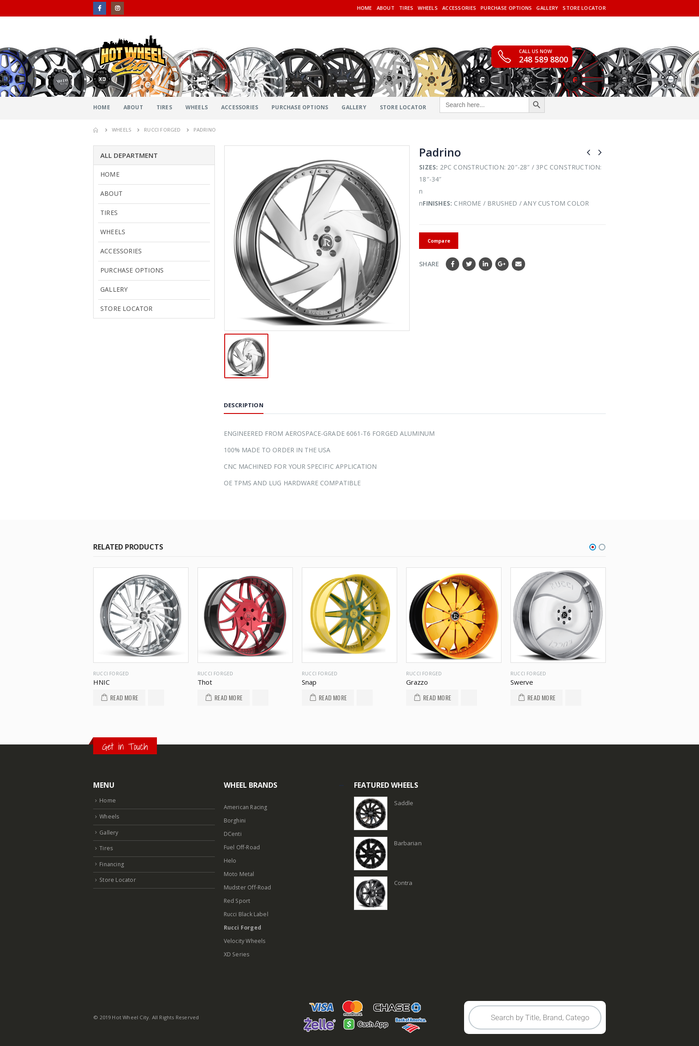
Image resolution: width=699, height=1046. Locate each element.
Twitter (469, 264)
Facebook (452, 264)
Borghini (235, 820)
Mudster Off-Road (248, 887)
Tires (406, 7)
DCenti (233, 834)
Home (364, 7)
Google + (502, 264)
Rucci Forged (111, 673)
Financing (112, 864)
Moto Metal (239, 874)
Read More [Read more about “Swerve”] (541, 697)
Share (429, 264)
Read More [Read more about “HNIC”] (124, 697)
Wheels (428, 7)
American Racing (246, 807)
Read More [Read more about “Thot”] (228, 697)
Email (518, 264)
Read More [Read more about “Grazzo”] (437, 697)
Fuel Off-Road (242, 847)
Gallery (547, 7)
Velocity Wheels (245, 941)
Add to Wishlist (156, 698)
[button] (592, 547)
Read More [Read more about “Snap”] (333, 697)
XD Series (237, 954)
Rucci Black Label (246, 914)
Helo (230, 860)
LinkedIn (485, 264)
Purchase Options (506, 7)
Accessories (459, 7)
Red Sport (237, 901)
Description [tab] (243, 405)
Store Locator (584, 7)
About (386, 7)
